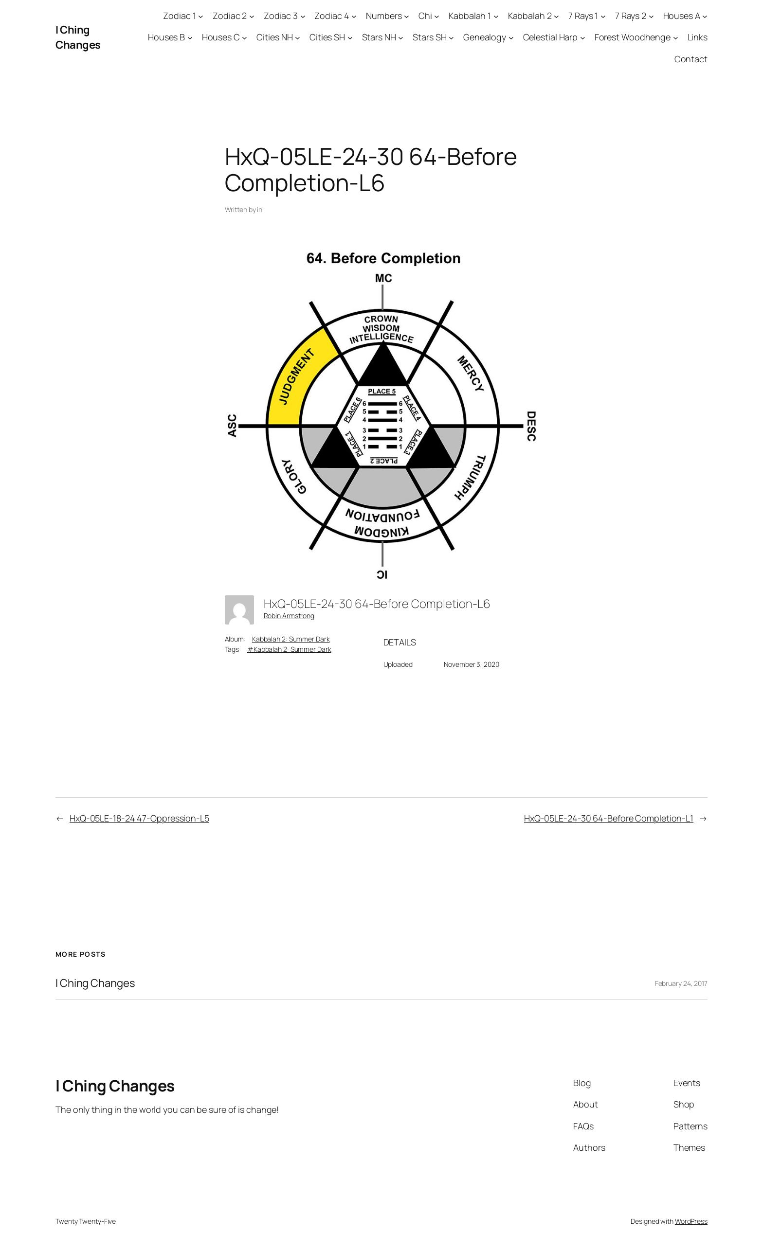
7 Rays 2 (630, 15)
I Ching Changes (78, 37)
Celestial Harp (550, 37)
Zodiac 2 (230, 15)
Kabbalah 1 (470, 15)
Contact (691, 59)
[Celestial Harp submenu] (582, 37)
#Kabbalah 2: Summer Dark (289, 649)
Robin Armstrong (289, 615)
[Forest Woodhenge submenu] (675, 37)
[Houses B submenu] (190, 37)
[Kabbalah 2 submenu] (556, 15)
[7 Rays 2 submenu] (651, 15)
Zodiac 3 (281, 15)
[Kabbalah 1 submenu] (496, 15)
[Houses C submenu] (244, 37)
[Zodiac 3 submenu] (303, 15)
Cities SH (327, 37)
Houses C (221, 37)
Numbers (383, 15)
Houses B (166, 37)
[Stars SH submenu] (451, 37)
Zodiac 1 (179, 15)
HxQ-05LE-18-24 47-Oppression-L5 (139, 818)
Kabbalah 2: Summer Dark (291, 638)
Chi (425, 15)
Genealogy (484, 37)
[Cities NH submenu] (297, 37)
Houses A (681, 15)
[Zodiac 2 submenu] (251, 15)
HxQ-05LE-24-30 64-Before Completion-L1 (608, 818)
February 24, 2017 (681, 983)
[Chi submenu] (436, 15)
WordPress (691, 1221)
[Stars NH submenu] (400, 37)
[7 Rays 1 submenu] (603, 15)
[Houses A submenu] (705, 15)
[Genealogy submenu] (511, 37)
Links (698, 37)
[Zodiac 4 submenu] (354, 15)
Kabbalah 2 (530, 15)
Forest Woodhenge (633, 37)
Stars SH (429, 37)
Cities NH (274, 37)
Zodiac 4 (331, 15)
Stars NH (379, 37)
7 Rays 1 (583, 15)
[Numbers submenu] (406, 15)
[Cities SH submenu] (350, 37)
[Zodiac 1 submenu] (200, 15)
